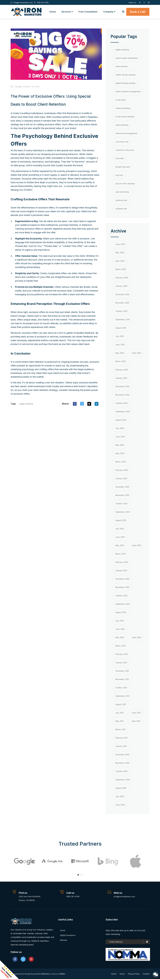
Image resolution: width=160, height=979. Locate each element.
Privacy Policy (133, 973)
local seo (119, 175)
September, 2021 (122, 696)
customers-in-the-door (125, 150)
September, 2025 (123, 319)
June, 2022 (120, 629)
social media (121, 100)
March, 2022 (121, 645)
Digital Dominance (68, 935)
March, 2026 (121, 269)
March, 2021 (120, 729)
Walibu (64, 973)
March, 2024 (121, 461)
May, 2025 (120, 353)
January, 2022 (121, 662)
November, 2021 (122, 679)
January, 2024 (121, 478)
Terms (121, 973)
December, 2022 (122, 579)
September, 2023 (123, 512)
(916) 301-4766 (72, 896)
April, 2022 (136, 637)
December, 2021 (122, 671)
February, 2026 (122, 277)
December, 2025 (122, 294)
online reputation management (128, 91)
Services (67, 11)
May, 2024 (120, 445)
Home (53, 11)
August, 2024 (121, 420)
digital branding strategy (126, 83)
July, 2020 (120, 796)
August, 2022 (121, 612)
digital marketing (26, 403)
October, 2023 (121, 503)
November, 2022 (122, 587)
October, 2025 (121, 311)
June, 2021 (136, 712)
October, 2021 (121, 687)
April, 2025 (136, 353)
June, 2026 (120, 244)
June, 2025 (120, 344)
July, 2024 (120, 428)
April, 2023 (136, 545)
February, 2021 (122, 737)
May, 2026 (120, 252)
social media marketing (125, 116)
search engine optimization (127, 58)
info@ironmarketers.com (124, 896)
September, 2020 (123, 779)
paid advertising (122, 192)
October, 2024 (122, 403)
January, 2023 (121, 570)
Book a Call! (138, 11)
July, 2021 (120, 712)
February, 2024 (122, 470)
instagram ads (121, 208)
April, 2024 (120, 453)
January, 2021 (121, 746)
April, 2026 (120, 261)
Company (109, 11)
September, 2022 (123, 604)
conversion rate (122, 141)
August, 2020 (121, 788)
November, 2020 (122, 763)
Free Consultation (88, 11)
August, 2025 (121, 328)
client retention (122, 66)
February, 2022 (122, 654)
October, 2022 (121, 595)
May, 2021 (120, 721)
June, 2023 (120, 537)
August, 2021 (121, 704)
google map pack (123, 166)
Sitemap (63, 940)
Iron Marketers (44, 973)
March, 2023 (121, 553)
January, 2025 (121, 378)
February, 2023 (122, 562)
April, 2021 (136, 721)
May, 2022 (120, 637)
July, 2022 (120, 620)
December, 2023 (122, 487)
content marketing (123, 108)
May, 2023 (120, 545)
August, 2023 (121, 520)
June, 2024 (120, 436)
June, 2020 (120, 804)
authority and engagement (126, 133)
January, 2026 (121, 286)
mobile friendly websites (126, 74)
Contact (145, 973)
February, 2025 (122, 369)
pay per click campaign (125, 183)
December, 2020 (122, 754)
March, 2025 (121, 361)
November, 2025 (122, 302)
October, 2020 (122, 771)
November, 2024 (122, 394)
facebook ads (121, 200)
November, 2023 (122, 495)
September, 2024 (123, 411)
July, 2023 (120, 528)
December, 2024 (122, 386)
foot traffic (120, 158)
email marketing (122, 125)
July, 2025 (120, 336)
